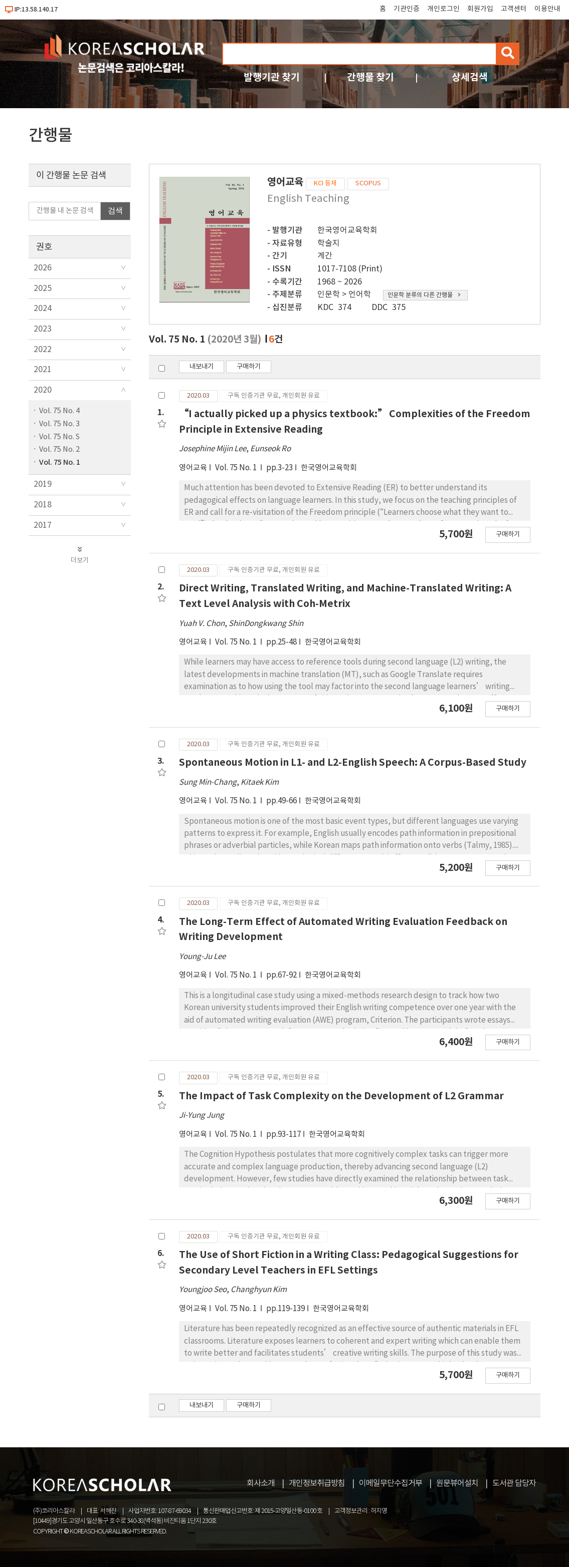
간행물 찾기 (370, 77)
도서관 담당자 (514, 1483)
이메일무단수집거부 (390, 1483)
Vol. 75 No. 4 (59, 411)
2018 (43, 504)
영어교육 (193, 468)
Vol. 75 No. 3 (59, 424)
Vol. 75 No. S (59, 437)
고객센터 (514, 9)
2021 (43, 369)
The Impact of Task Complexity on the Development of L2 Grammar (341, 1096)
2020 (43, 390)
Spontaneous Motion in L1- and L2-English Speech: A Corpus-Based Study (352, 762)
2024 (43, 308)
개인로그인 (443, 9)
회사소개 (261, 1483)
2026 (43, 267)
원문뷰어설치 (457, 1483)
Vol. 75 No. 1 (59, 462)
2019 (43, 484)
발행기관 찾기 (272, 77)
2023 (43, 329)
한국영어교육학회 (347, 230)
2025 (43, 288)
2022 (43, 349)
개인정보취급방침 (317, 1483)
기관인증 (407, 9)
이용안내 (547, 9)
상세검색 (470, 77)
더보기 (80, 555)
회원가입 (480, 9)
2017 (43, 525)
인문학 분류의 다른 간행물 (424, 295)
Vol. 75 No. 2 (59, 449)
